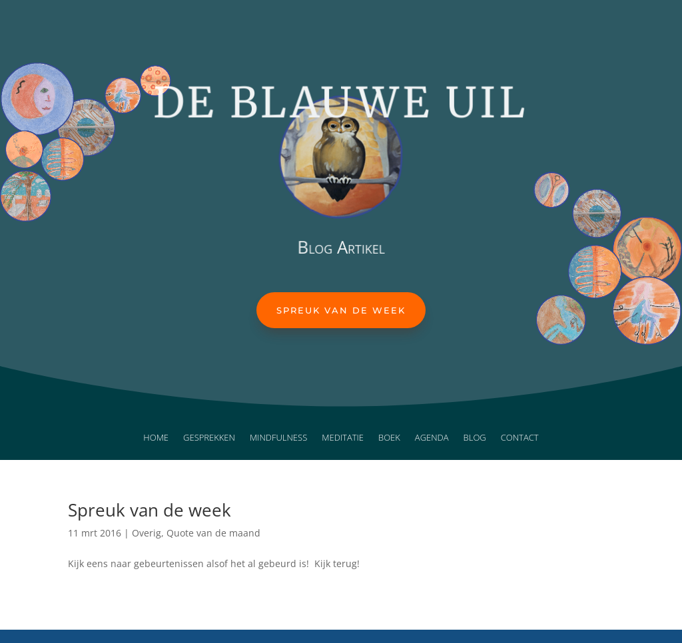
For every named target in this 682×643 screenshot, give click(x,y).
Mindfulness (278, 438)
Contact (520, 438)
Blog (475, 438)
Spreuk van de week (341, 310)
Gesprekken (209, 438)
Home (156, 438)
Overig (146, 533)
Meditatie (343, 438)
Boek (389, 438)
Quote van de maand (213, 533)
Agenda (432, 438)
